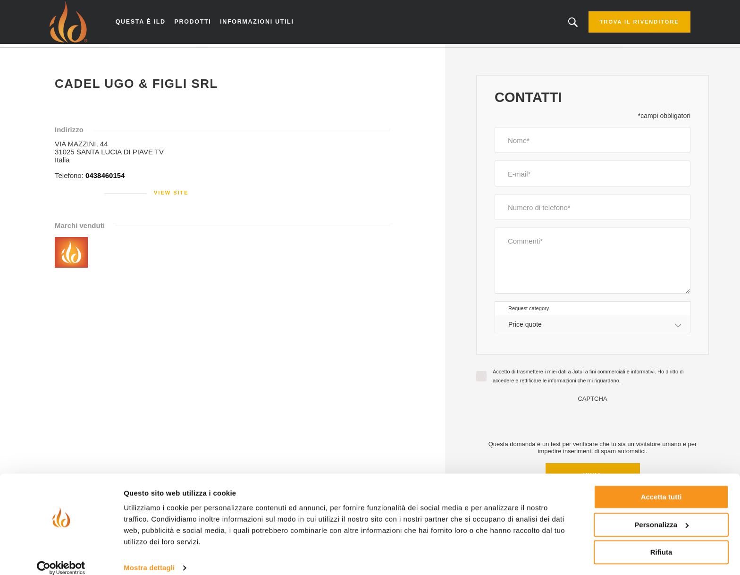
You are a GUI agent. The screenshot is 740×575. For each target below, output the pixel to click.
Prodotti (201, 23)
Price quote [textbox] (525, 327)
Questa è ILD (151, 23)
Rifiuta (661, 541)
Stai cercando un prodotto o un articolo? (561, 23)
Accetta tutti (661, 486)
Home (69, 56)
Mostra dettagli (149, 556)
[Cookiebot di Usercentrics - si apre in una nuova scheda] (61, 557)
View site (171, 196)
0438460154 (105, 179)
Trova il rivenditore (627, 23)
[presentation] (593, 424)
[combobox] (592, 327)
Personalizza (661, 513)
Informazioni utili (262, 23)
